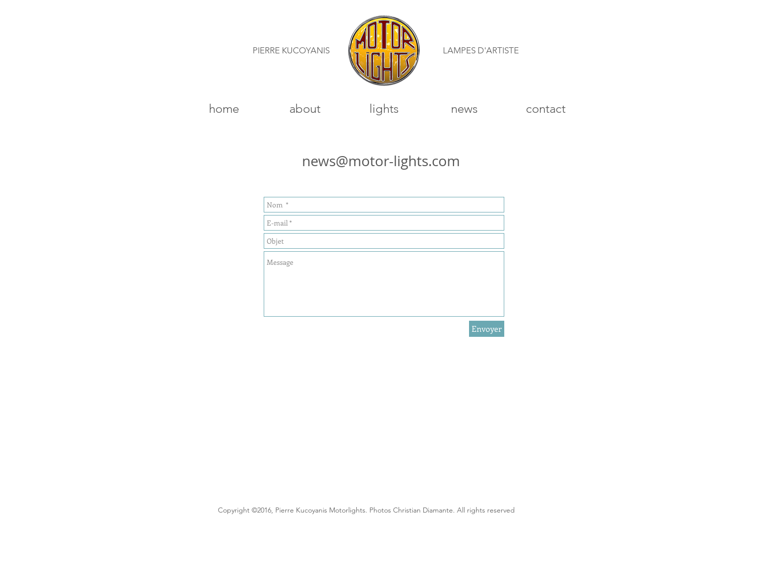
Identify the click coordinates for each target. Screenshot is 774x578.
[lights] (384, 108)
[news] (464, 108)
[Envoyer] (486, 329)
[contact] (546, 108)
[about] (305, 108)
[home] (224, 108)
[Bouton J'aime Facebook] (593, 513)
